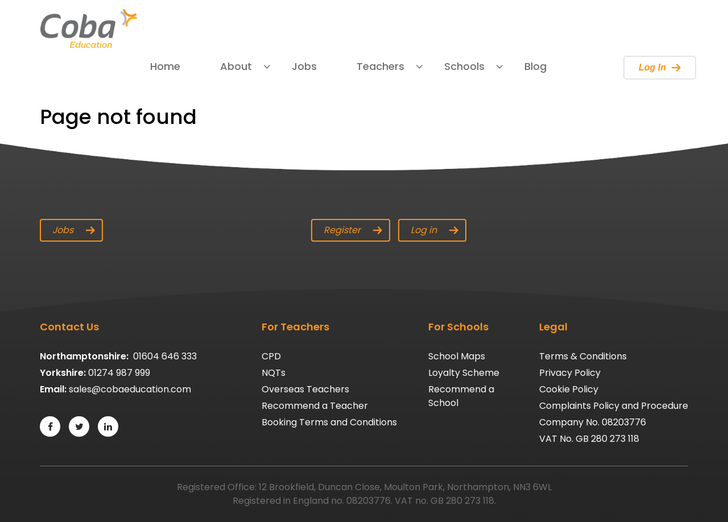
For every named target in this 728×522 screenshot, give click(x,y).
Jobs (304, 66)
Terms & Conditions (583, 356)
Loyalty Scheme (463, 372)
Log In (660, 67)
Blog (535, 66)
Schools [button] (464, 66)
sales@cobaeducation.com (130, 389)
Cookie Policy (568, 389)
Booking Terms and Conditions (329, 422)
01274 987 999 (119, 372)
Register (353, 230)
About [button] (236, 66)
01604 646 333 (165, 356)
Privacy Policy (570, 372)
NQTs (274, 372)
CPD (271, 356)
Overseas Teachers (305, 389)
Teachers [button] (380, 66)
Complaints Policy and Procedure (613, 405)
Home (165, 66)
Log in (434, 230)
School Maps (456, 356)
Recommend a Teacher (315, 405)
